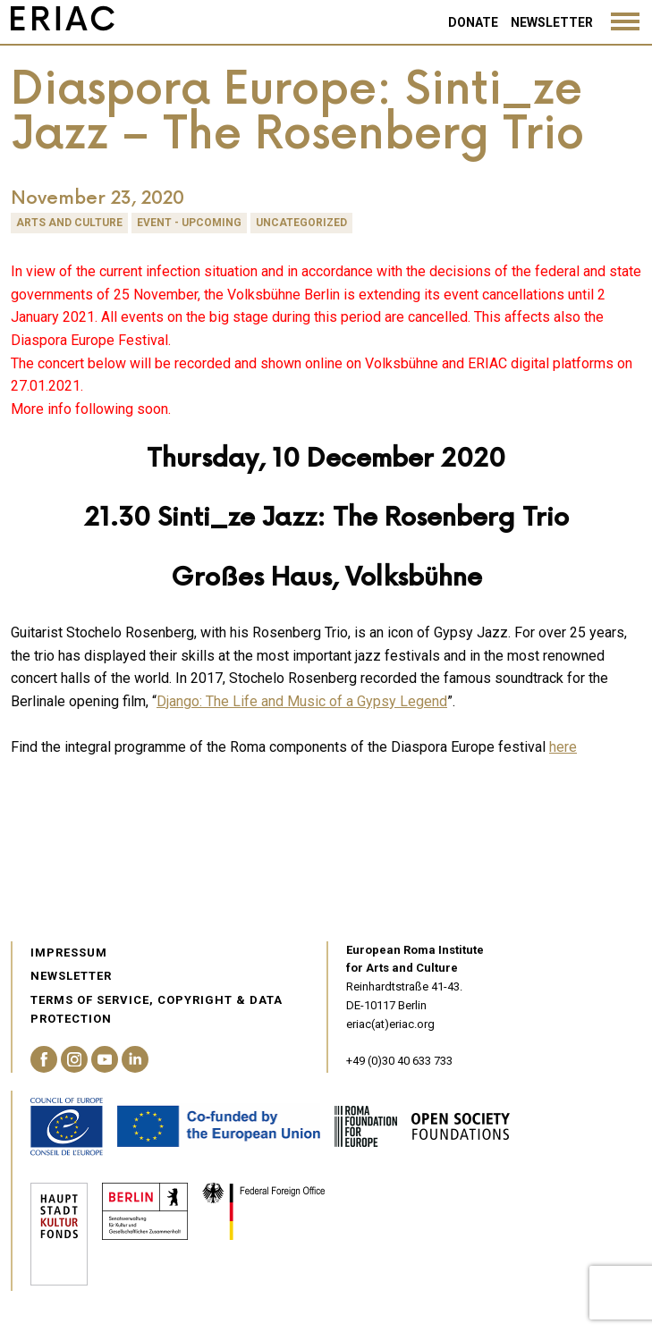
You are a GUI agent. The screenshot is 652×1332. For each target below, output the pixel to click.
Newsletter (552, 22)
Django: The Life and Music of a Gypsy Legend (302, 701)
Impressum (68, 952)
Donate (473, 22)
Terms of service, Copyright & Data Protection (156, 1009)
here (563, 746)
